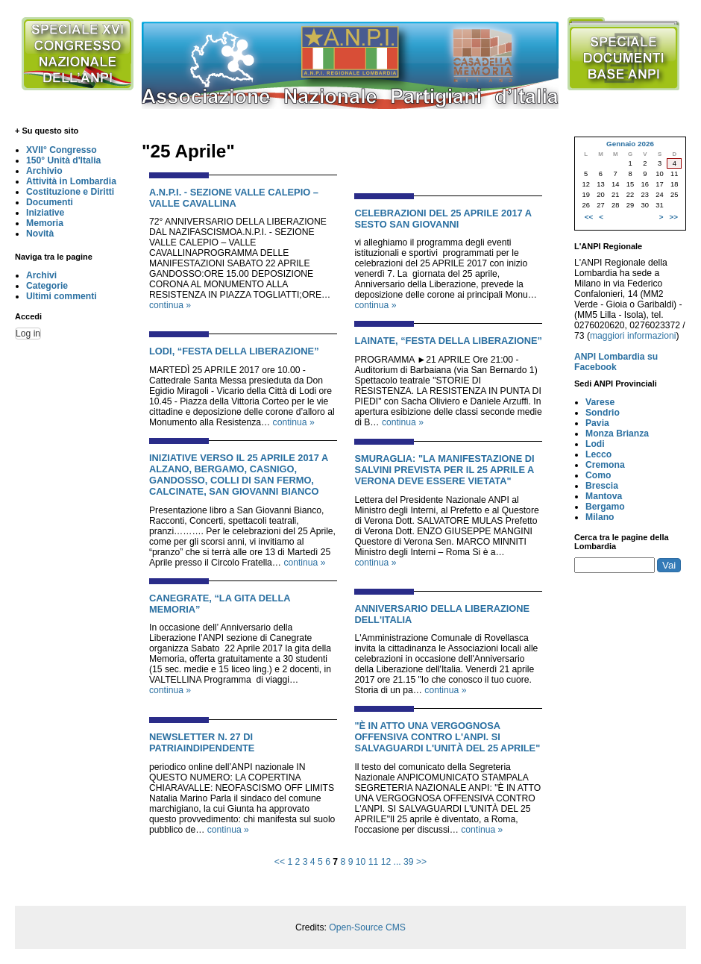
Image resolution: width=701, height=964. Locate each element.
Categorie (47, 286)
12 (386, 862)
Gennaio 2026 (630, 144)
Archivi (41, 275)
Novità (40, 233)
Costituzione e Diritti (70, 192)
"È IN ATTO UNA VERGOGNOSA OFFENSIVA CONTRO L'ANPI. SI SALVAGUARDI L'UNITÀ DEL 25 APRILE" (447, 737)
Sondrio (602, 412)
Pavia (597, 423)
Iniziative (45, 212)
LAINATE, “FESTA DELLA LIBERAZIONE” (448, 340)
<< (279, 862)
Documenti (49, 202)
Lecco (598, 454)
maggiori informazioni (633, 336)
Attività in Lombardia (71, 181)
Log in (28, 333)
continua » (170, 305)
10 (361, 862)
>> (421, 862)
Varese (599, 402)
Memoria (44, 223)
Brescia (601, 486)
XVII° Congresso (61, 150)
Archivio (44, 171)
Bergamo (605, 506)
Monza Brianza (617, 433)
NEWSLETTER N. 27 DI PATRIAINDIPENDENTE (201, 742)
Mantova (603, 496)
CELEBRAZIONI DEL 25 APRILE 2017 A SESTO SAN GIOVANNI (442, 218)
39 (408, 862)
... (397, 862)
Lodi (595, 444)
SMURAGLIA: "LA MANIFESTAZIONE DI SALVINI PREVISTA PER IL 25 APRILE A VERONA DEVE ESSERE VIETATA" (444, 469)
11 (373, 862)
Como (598, 475)
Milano (599, 517)
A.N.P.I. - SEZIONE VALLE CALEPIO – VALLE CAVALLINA (233, 198)
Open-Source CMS (367, 927)
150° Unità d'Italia (63, 160)
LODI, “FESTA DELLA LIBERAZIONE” (234, 351)
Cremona (605, 465)
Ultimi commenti (61, 296)
